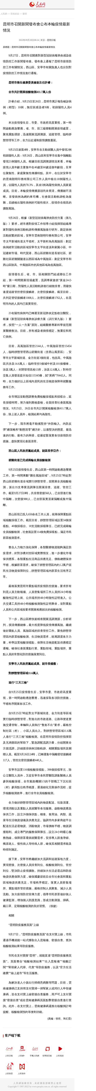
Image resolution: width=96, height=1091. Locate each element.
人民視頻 (60, 1050)
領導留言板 (47, 1050)
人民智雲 (9, 1068)
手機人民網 (34, 1050)
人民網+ (22, 1050)
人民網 (3, 14)
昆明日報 (51, 40)
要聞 (24, 14)
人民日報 (9, 1050)
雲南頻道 (14, 14)
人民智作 (22, 1068)
